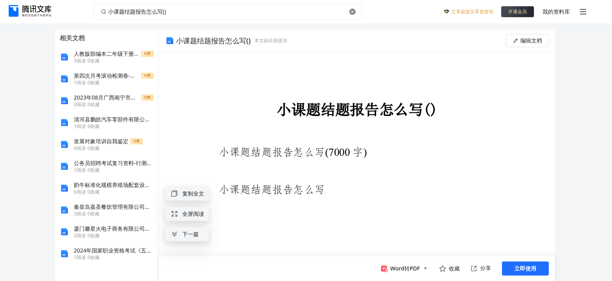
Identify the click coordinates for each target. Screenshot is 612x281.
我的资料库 (556, 11)
